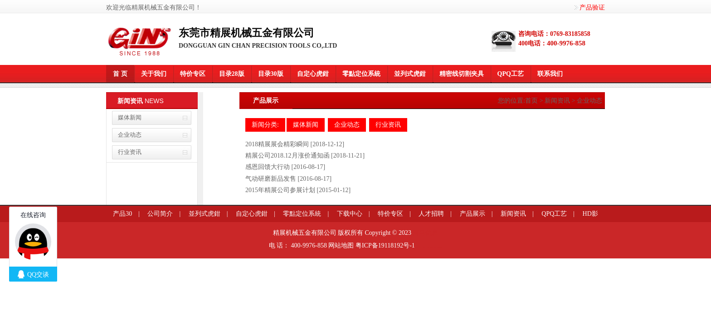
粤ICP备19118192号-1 (385, 245)
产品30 (122, 213)
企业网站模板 (431, 247)
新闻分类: (265, 124)
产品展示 (472, 213)
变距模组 (424, 247)
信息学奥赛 (420, 247)
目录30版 (270, 73)
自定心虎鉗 (313, 73)
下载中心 (349, 213)
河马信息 (425, 232)
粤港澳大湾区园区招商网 (439, 247)
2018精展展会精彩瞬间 (277, 144)
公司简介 (160, 213)
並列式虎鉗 (410, 73)
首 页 (120, 73)
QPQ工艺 (510, 73)
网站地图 (341, 245)
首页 (531, 100)
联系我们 (550, 73)
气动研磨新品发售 (270, 178)
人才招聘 (431, 213)
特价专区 (192, 73)
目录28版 (231, 73)
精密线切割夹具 (461, 73)
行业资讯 (129, 152)
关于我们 (153, 73)
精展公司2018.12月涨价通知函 (287, 155)
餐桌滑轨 (428, 247)
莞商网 (417, 247)
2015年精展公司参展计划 (280, 190)
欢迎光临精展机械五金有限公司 (150, 7)
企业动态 (129, 134)
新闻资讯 (557, 100)
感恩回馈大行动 (267, 167)
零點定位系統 (361, 73)
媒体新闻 (129, 117)
